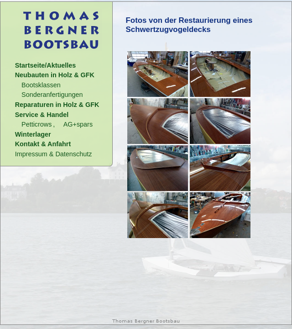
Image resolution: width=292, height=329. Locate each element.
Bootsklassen (41, 85)
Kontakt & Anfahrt (43, 144)
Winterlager (33, 134)
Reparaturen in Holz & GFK (57, 104)
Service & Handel (42, 114)
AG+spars (78, 124)
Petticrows (36, 124)
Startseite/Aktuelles (45, 65)
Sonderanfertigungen (52, 94)
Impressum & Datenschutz (53, 154)
